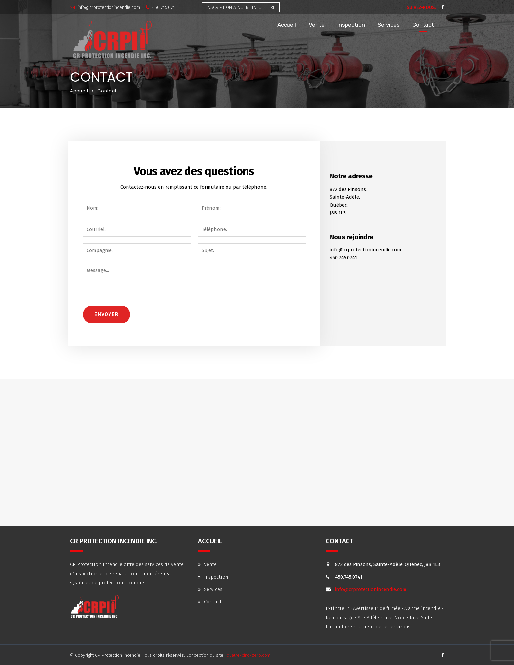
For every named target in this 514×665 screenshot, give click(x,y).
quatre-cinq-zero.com (248, 655)
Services (389, 24)
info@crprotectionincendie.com (109, 7)
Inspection (351, 24)
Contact (423, 24)
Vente (317, 24)
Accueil (286, 24)
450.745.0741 (164, 7)
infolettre (240, 7)
